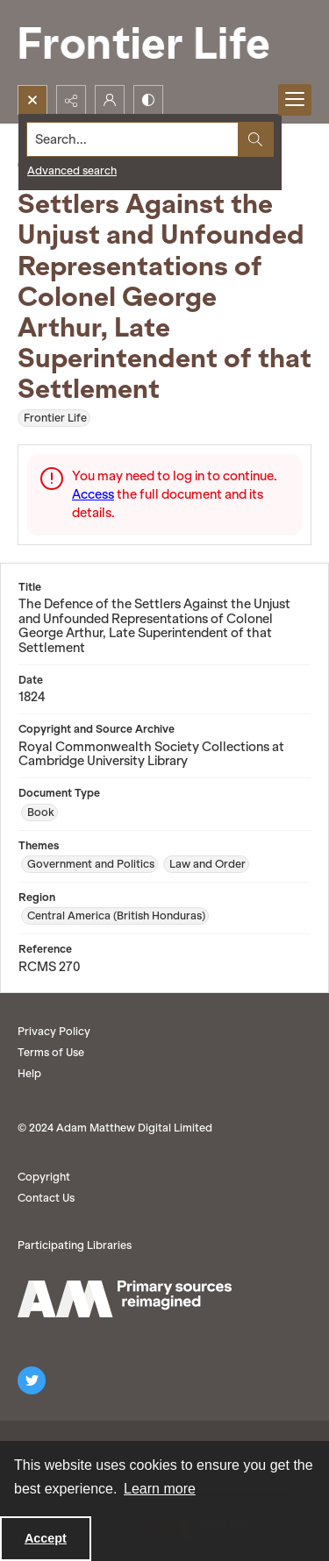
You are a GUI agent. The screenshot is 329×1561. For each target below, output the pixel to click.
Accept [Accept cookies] (46, 1538)
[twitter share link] (32, 1380)
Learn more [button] (160, 1488)
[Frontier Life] (158, 42)
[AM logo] (125, 1299)
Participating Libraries (75, 1245)
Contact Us (46, 1197)
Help (29, 1073)
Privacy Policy (54, 1031)
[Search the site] (133, 139)
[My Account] (110, 100)
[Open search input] (32, 100)
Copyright (44, 1176)
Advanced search (72, 170)
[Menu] (294, 100)
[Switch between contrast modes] (148, 100)
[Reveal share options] (71, 100)
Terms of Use (51, 1052)
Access (93, 494)
